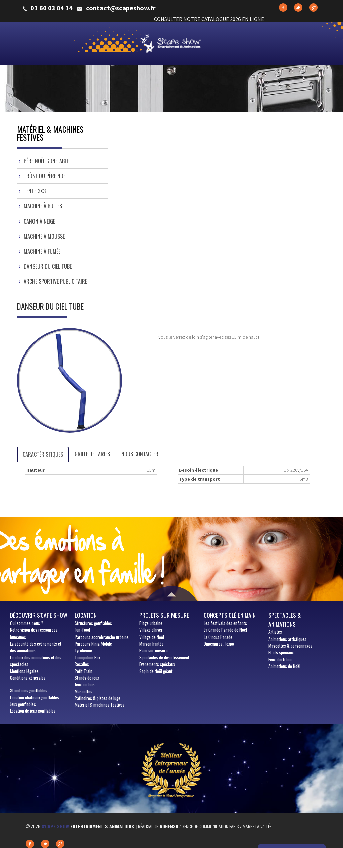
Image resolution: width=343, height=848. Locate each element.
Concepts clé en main (230, 615)
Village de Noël (151, 636)
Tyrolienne (83, 650)
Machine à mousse (44, 236)
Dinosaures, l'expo (219, 643)
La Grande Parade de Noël (225, 629)
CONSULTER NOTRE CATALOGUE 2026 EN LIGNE (209, 19)
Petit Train (83, 671)
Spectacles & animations (284, 619)
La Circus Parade (218, 636)
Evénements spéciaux (157, 664)
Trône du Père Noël (45, 176)
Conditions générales (28, 677)
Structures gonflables (28, 690)
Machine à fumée (42, 251)
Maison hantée (151, 643)
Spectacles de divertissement (164, 657)
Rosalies (82, 664)
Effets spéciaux (281, 652)
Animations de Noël (284, 666)
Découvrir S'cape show (38, 615)
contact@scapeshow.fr (121, 8)
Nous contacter (139, 454)
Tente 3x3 (35, 191)
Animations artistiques (287, 638)
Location (86, 615)
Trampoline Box (87, 657)
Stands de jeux (87, 677)
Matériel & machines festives (100, 704)
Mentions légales (24, 671)
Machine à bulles (43, 206)
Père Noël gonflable (46, 161)
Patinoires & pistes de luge (97, 698)
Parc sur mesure (153, 650)
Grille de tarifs (92, 454)
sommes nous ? (26, 623)
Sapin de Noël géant (156, 671)
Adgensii (169, 826)
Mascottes (83, 691)
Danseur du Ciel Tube (48, 266)
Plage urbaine (150, 623)
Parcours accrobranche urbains (102, 636)
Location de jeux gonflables (33, 710)
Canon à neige (39, 221)
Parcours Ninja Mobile (93, 643)
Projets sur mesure (164, 615)
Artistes (275, 631)
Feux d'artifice (280, 659)
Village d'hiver (151, 629)
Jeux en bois (85, 684)
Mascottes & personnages (290, 645)
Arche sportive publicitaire (55, 281)
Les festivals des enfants (225, 623)
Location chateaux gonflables (34, 697)
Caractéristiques (43, 454)
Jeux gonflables (23, 704)
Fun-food (82, 629)
